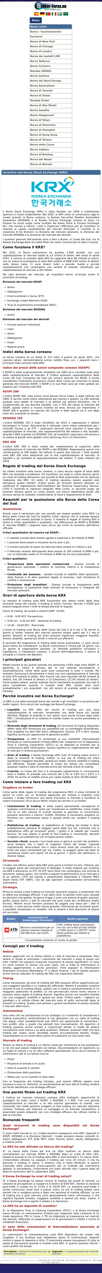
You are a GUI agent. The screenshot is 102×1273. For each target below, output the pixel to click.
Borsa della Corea (42, 144)
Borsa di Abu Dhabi (43, 105)
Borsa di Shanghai (42, 129)
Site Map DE (58, 1260)
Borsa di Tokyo (40, 120)
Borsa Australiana (42, 85)
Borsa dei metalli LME (45, 56)
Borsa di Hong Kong (43, 134)
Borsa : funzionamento (45, 31)
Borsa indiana (39, 149)
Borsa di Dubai (40, 95)
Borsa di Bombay (41, 154)
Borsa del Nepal (41, 159)
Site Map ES (44, 1260)
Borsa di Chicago (41, 46)
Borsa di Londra (41, 51)
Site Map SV (85, 1260)
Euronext (36, 36)
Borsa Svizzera (40, 66)
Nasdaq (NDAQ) (41, 71)
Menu (36, 20)
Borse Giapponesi (42, 115)
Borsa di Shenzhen (43, 125)
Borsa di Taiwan (41, 139)
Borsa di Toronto (41, 90)
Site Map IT (71, 1260)
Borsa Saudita (39, 110)
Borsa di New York (42, 41)
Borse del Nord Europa (45, 80)
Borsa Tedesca (40, 61)
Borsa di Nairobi (41, 164)
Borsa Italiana (39, 75)
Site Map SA (53, 1262)
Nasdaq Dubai (39, 100)
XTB (59, 924)
